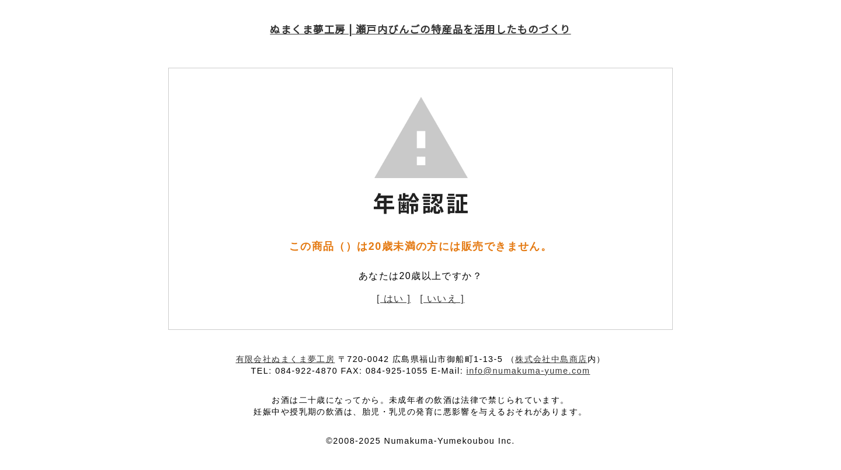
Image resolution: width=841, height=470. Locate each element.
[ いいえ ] (442, 299)
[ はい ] (394, 299)
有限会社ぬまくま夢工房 (285, 359)
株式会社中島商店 (551, 359)
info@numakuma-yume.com (528, 370)
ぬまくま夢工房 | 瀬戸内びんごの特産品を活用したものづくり (420, 29)
